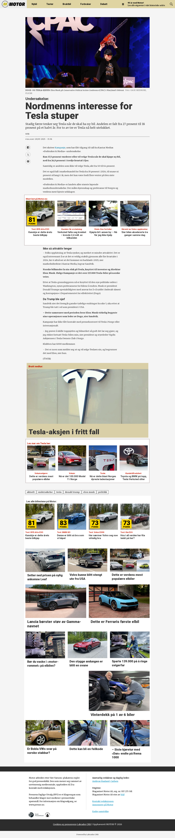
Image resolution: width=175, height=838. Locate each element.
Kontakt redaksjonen (103, 801)
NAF (123, 794)
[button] (145, 523)
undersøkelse (45, 492)
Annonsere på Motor (102, 804)
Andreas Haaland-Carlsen (105, 781)
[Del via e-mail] (28, 161)
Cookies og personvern (64, 824)
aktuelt (31, 492)
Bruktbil (67, 4)
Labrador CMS (84, 824)
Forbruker (85, 4)
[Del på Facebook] (28, 147)
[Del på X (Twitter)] (28, 154)
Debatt (103, 4)
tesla (59, 492)
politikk (102, 492)
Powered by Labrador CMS (87, 834)
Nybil (34, 4)
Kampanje (60, 147)
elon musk (89, 492)
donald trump (72, 492)
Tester (49, 4)
